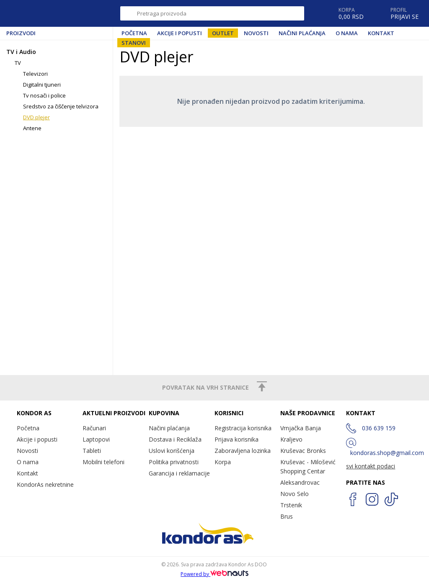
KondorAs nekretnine (45, 484)
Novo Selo (294, 494)
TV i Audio (21, 52)
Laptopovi (96, 439)
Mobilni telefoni (103, 462)
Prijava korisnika (236, 439)
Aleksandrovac (300, 482)
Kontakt (381, 33)
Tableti (92, 451)
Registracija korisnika (242, 428)
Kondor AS (43, 13)
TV (18, 63)
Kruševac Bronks (303, 451)
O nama (347, 33)
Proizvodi (21, 33)
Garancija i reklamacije (179, 473)
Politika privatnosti (174, 462)
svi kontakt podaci (370, 466)
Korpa (222, 462)
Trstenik (291, 505)
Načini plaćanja (302, 33)
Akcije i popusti (179, 33)
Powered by (214, 574)
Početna (134, 33)
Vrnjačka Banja (300, 428)
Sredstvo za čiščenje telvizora (60, 106)
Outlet (223, 33)
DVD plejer (36, 117)
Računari (94, 428)
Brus (286, 516)
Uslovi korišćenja (171, 451)
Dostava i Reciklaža (175, 439)
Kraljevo (291, 439)
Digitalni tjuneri (42, 84)
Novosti (256, 33)
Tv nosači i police (44, 95)
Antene (32, 128)
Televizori (35, 73)
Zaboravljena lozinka (242, 451)
